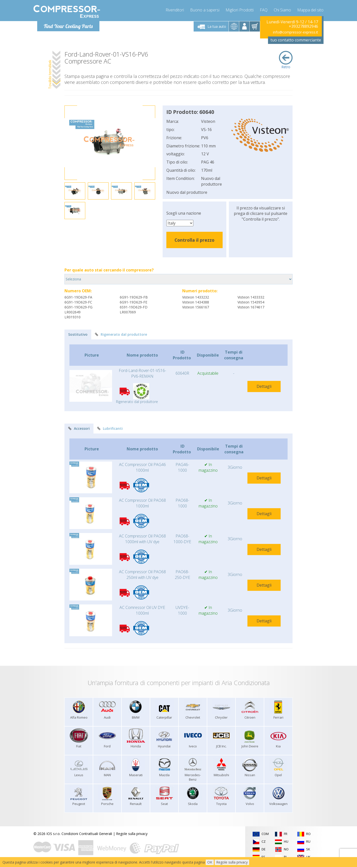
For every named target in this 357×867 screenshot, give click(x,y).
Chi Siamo (282, 9)
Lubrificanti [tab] (110, 428)
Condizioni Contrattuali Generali (86, 833)
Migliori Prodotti (240, 9)
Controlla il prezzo (194, 240)
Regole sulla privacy (132, 833)
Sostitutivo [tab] (78, 334)
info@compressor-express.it (295, 32)
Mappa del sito (310, 9)
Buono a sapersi (204, 9)
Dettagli (264, 386)
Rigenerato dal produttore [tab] (121, 334)
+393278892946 (303, 26)
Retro (286, 60)
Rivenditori (175, 9)
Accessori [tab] (79, 428)
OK (209, 862)
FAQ (264, 9)
